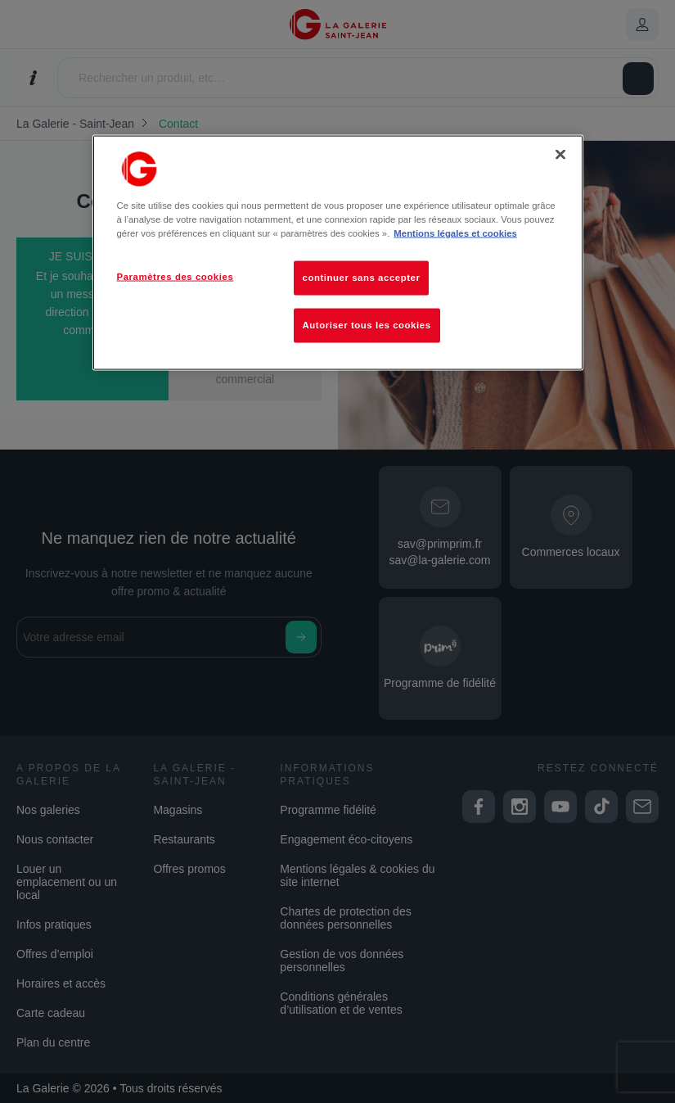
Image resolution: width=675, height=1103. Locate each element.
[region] (337, 253)
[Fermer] (560, 155)
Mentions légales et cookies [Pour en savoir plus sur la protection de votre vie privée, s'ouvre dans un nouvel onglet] (455, 233)
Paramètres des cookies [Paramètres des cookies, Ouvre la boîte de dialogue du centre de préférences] (175, 277)
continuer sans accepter (362, 278)
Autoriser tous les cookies (367, 325)
